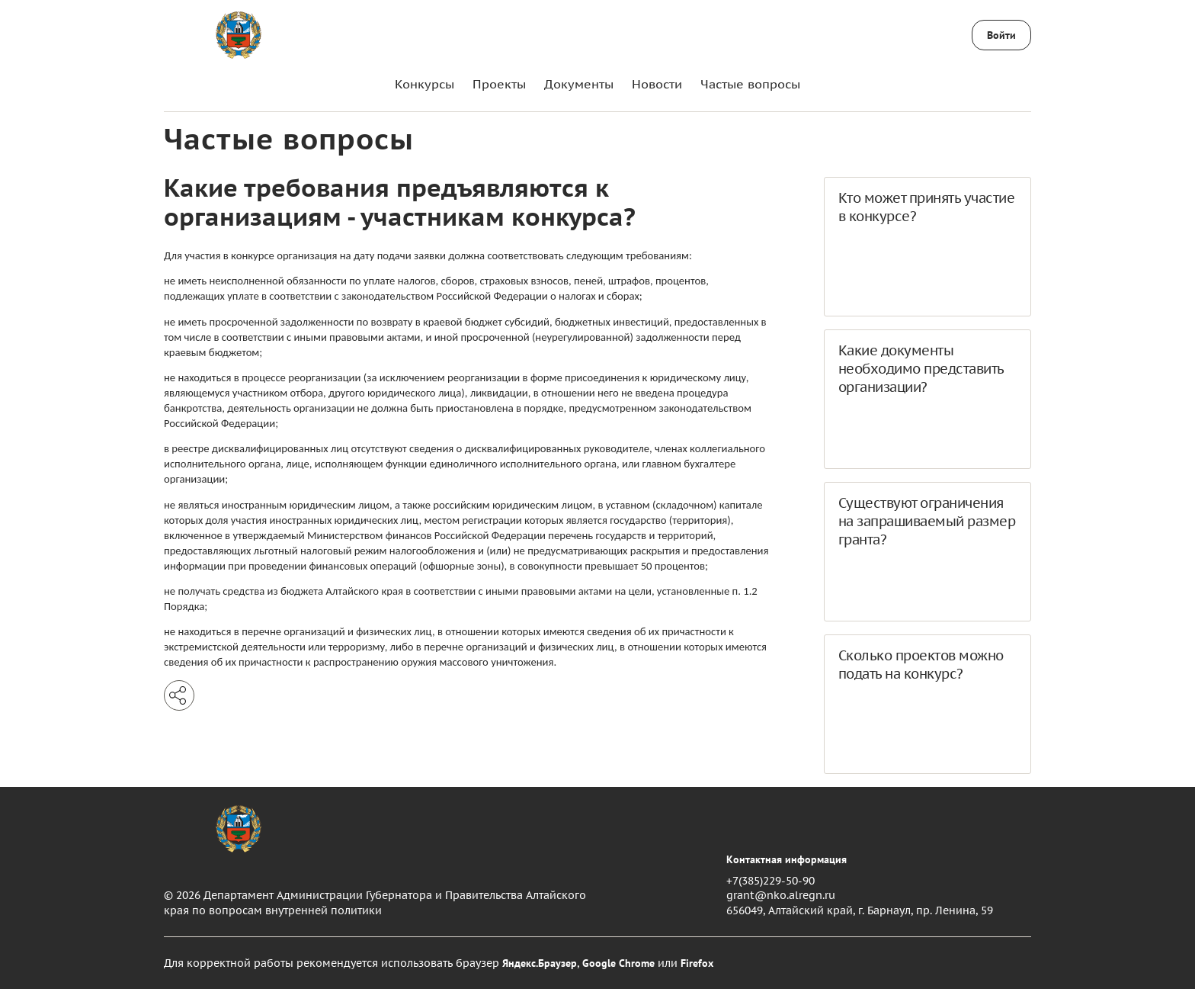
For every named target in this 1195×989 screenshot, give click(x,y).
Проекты (499, 84)
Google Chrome (618, 963)
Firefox (697, 963)
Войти (1001, 35)
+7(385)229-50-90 (770, 881)
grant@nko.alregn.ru (780, 895)
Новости (657, 84)
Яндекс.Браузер (539, 963)
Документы (579, 84)
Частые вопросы (750, 84)
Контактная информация (786, 859)
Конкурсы (424, 84)
